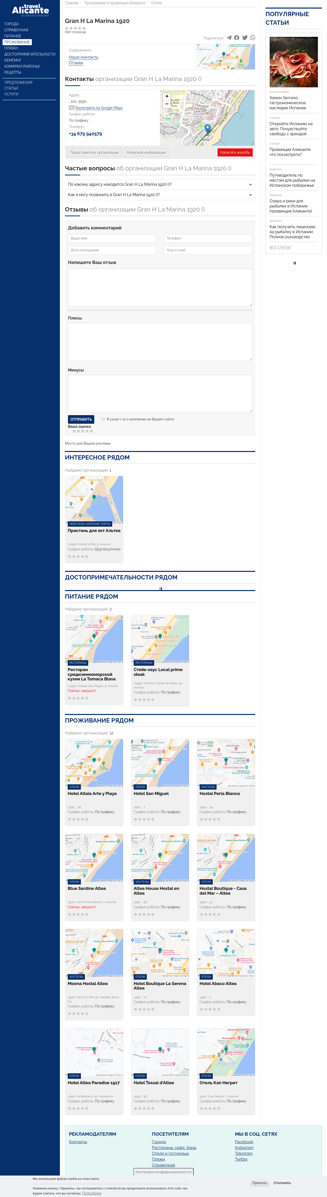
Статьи (11, 88)
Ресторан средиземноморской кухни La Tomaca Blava (92, 674)
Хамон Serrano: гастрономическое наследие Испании (288, 102)
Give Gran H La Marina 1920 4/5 (87, 431)
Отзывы (76, 62)
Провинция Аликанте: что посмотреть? (290, 152)
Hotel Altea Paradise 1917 (94, 1082)
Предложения (19, 83)
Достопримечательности (29, 54)
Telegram (244, 1153)
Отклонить (282, 1183)
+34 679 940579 (85, 133)
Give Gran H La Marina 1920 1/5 (74, 431)
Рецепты (12, 72)
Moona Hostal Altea (88, 983)
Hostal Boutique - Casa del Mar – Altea (223, 891)
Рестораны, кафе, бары (174, 1147)
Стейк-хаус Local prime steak (158, 672)
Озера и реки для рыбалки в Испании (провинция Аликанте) (291, 206)
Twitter (241, 1159)
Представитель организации (94, 152)
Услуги (11, 94)
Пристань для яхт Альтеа (94, 530)
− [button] (167, 104)
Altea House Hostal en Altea (156, 891)
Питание (12, 36)
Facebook (244, 1141)
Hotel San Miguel (151, 793)
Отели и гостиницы (170, 1153)
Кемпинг (12, 60)
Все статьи (280, 248)
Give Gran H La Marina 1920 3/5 (83, 431)
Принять (259, 1183)
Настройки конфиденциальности (164, 1172)
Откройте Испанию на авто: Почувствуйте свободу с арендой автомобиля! (291, 131)
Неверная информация (146, 152)
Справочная (16, 30)
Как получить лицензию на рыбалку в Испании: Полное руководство (292, 231)
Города (11, 24)
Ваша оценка (79, 426)
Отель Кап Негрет (219, 1082)
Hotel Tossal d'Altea (154, 1082)
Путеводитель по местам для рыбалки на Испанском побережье (292, 180)
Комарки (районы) (22, 66)
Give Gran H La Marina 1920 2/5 (79, 431)
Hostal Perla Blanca (220, 793)
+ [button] (167, 97)
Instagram (244, 1147)
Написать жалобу (235, 152)
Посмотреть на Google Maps (99, 108)
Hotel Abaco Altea (218, 983)
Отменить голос (70, 431)
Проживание (17, 42)
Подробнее (92, 1193)
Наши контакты (83, 57)
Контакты (78, 1141)
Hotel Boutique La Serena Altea (160, 986)
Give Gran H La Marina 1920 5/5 (91, 431)
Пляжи (11, 48)
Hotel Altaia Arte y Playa (92, 793)
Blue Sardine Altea (87, 888)
